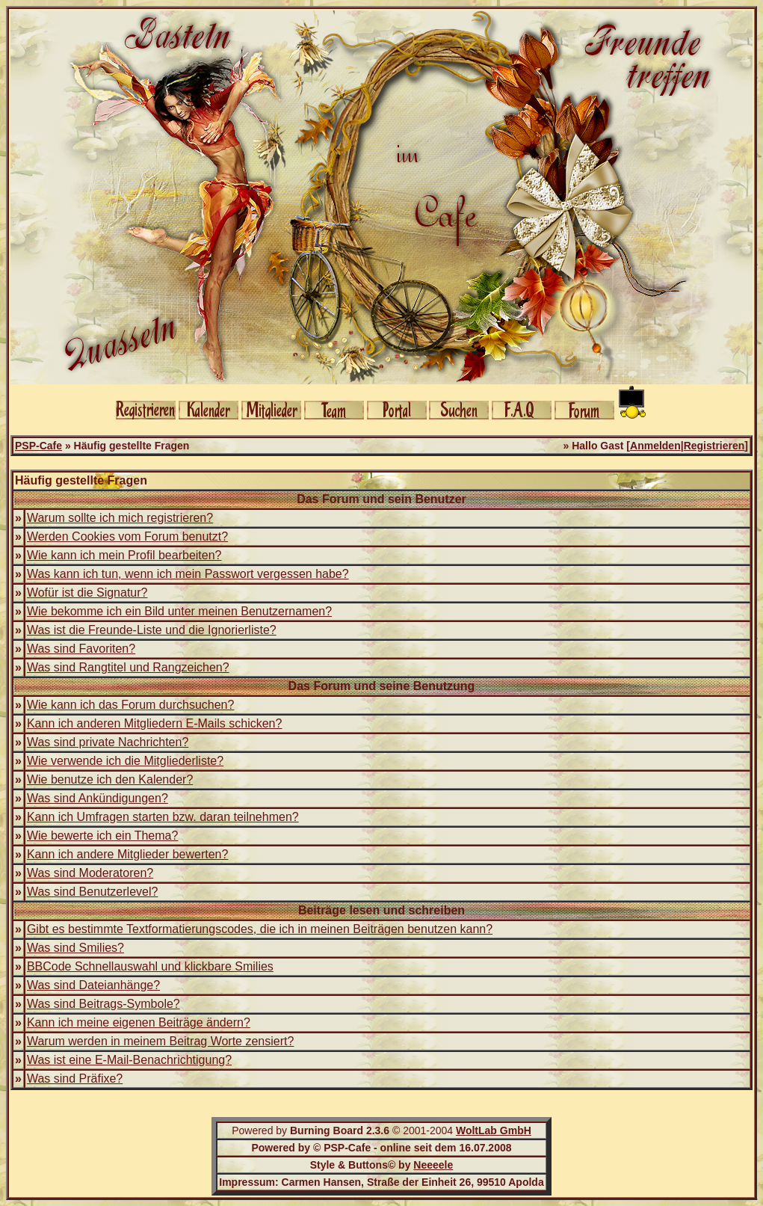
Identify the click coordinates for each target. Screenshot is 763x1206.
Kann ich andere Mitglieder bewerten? (128, 854)
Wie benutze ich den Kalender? (110, 779)
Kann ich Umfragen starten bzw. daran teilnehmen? (163, 816)
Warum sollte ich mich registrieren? (120, 517)
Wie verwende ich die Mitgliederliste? (125, 760)
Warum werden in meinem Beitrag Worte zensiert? (160, 1041)
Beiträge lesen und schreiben (381, 910)
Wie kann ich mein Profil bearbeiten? (124, 555)
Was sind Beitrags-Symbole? (103, 1003)
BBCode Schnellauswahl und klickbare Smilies (150, 966)
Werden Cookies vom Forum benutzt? (127, 536)
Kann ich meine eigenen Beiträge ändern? (138, 1022)
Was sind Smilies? (75, 947)
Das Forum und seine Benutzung (381, 686)
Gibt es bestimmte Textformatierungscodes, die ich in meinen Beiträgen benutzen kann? (259, 929)
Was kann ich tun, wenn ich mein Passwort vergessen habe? (188, 573)
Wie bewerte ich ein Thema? (102, 835)
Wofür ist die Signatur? (87, 592)
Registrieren (714, 446)
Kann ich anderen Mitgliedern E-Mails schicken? (154, 723)
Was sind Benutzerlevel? (92, 891)
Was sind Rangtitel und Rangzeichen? (128, 667)
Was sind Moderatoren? (90, 873)
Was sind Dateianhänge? (93, 985)
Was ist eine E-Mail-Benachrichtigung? (129, 1059)
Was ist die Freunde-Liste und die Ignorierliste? (152, 630)
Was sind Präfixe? (75, 1078)
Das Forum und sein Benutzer (381, 499)
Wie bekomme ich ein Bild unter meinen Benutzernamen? (179, 611)
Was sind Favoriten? (81, 648)
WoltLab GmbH (493, 1130)
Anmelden (655, 446)
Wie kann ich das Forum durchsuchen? (130, 704)
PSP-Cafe (38, 446)
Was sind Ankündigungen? (97, 798)
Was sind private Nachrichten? (107, 742)
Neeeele (433, 1165)
